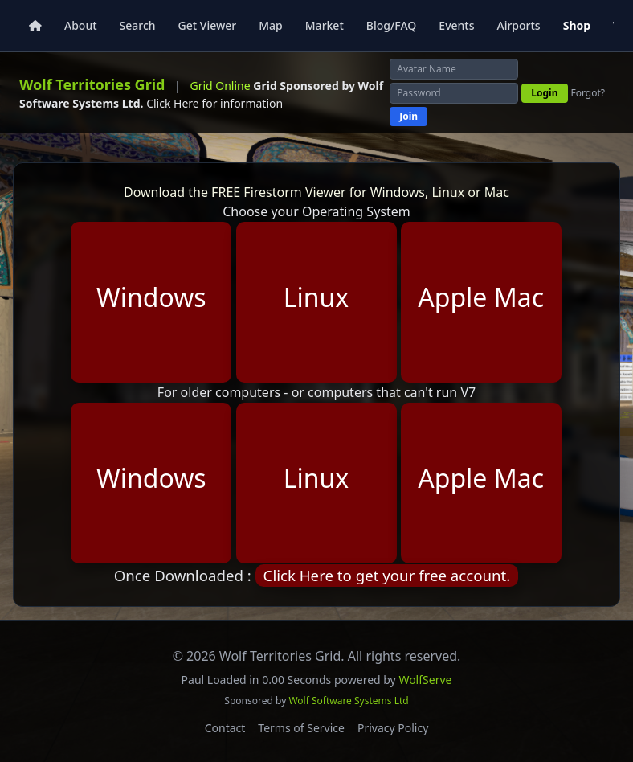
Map (271, 25)
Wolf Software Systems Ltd (348, 700)
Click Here (172, 103)
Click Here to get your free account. (387, 575)
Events (456, 25)
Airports (518, 25)
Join (408, 116)
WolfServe (424, 679)
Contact (225, 727)
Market (324, 25)
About (80, 25)
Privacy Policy (392, 727)
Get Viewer (207, 25)
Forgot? (588, 93)
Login (544, 93)
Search (138, 25)
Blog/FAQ (391, 25)
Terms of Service (301, 727)
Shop (576, 25)
